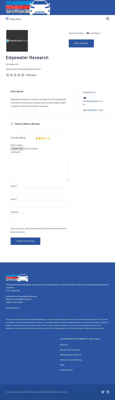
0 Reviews (30, 75)
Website (14, 212)
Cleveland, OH (12, 64)
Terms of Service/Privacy (71, 360)
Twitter (103, 392)
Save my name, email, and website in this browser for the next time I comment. (38, 230)
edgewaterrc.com (95, 110)
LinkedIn (107, 392)
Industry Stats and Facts (70, 355)
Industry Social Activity (70, 350)
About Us (64, 345)
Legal (62, 365)
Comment (16, 152)
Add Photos (93, 33)
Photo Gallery (17, 145)
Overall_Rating (18, 138)
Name (14, 186)
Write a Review (81, 43)
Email (14, 199)
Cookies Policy (66, 370)
